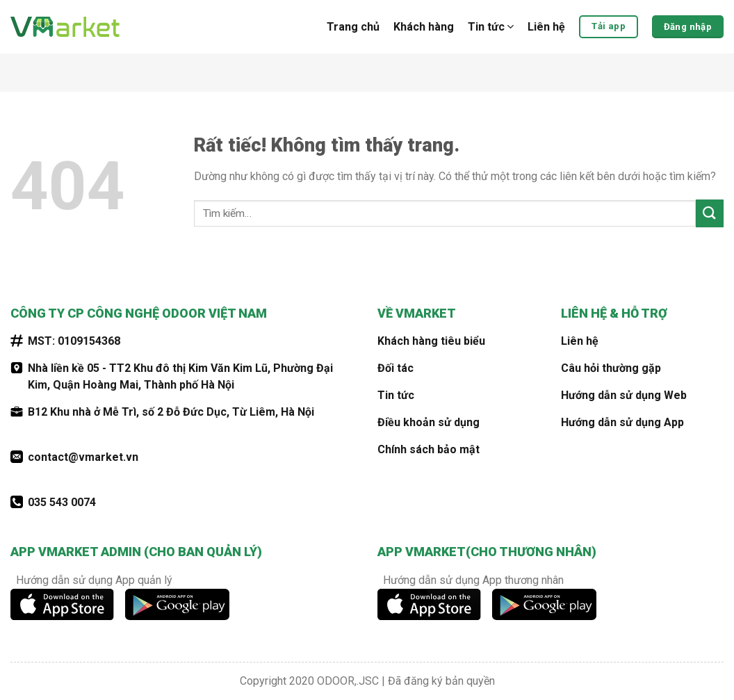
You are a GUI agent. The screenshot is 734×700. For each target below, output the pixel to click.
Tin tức (491, 27)
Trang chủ (353, 26)
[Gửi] (710, 213)
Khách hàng (423, 26)
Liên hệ (546, 26)
